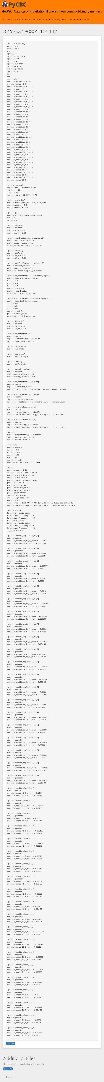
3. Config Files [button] (58, 19)
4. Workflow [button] (74, 19)
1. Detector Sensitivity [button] (24, 19)
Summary (7, 19)
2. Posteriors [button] (43, 19)
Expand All (8, 1069)
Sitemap (8, 1077)
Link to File (10, 1043)
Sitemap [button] (87, 19)
